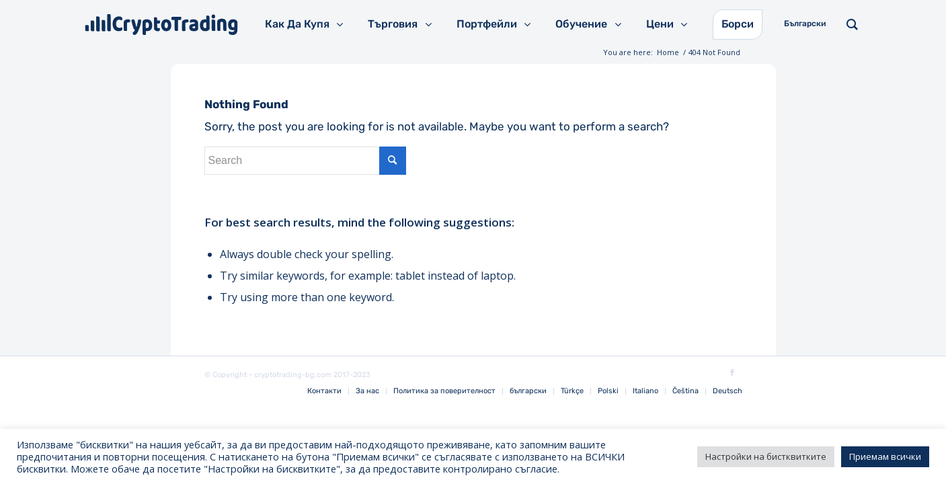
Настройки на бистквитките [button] (765, 456)
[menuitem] (324, 391)
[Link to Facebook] (732, 373)
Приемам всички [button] (885, 456)
